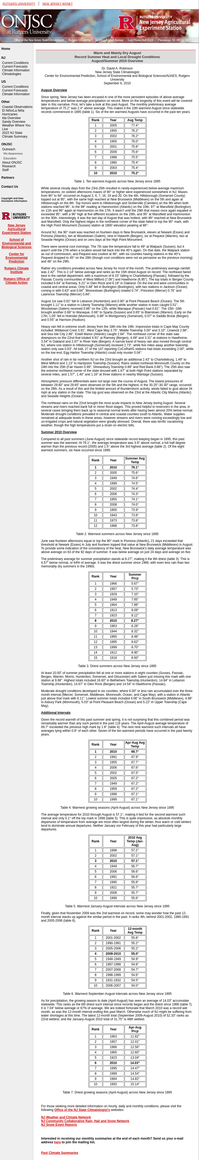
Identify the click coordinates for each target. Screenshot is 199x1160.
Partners (7, 178)
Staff (5, 170)
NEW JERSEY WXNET (57, 3)
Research (9, 166)
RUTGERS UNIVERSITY (19, 3)
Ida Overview (11, 118)
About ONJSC (12, 162)
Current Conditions (15, 63)
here (57, 1142)
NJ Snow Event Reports (59, 1125)
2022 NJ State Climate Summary (14, 134)
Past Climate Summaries (59, 1153)
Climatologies (11, 74)
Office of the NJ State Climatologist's (82, 1110)
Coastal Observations (17, 107)
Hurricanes (9, 114)
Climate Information (16, 70)
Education (9, 158)
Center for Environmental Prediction (17, 257)
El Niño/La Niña (13, 110)
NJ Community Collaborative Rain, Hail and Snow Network (85, 1121)
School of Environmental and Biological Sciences (17, 243)
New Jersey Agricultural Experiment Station (16, 229)
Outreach (8, 149)
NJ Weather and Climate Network (66, 1117)
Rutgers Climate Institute (16, 270)
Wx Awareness (13, 153)
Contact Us (9, 187)
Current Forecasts (15, 66)
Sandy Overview (13, 122)
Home (5, 49)
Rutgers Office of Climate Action (16, 280)
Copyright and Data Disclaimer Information (14, 199)
